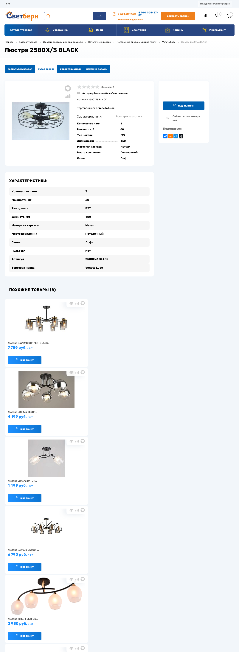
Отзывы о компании (124, 607)
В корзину (25, 357)
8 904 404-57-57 (148, 14)
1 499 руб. (126, 346)
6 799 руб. (77, 484)
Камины (174, 30)
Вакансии (138, 3)
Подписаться (183, 105)
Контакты (116, 3)
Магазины (11, 3)
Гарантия (57, 619)
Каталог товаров (21, 30)
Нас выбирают (60, 613)
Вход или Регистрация (215, 3)
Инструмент (213, 30)
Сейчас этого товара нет (186, 118)
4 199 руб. (77, 346)
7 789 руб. (29, 346)
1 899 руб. (126, 415)
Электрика (135, 30)
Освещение (56, 30)
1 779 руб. (29, 484)
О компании (35, 3)
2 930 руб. (77, 415)
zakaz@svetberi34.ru (184, 623)
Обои (95, 30)
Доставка (58, 3)
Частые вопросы (62, 631)
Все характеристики (129, 116)
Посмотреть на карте (184, 602)
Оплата (78, 3)
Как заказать (60, 625)
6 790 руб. (29, 415)
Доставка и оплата (93, 607)
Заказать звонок (178, 16)
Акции (96, 3)
